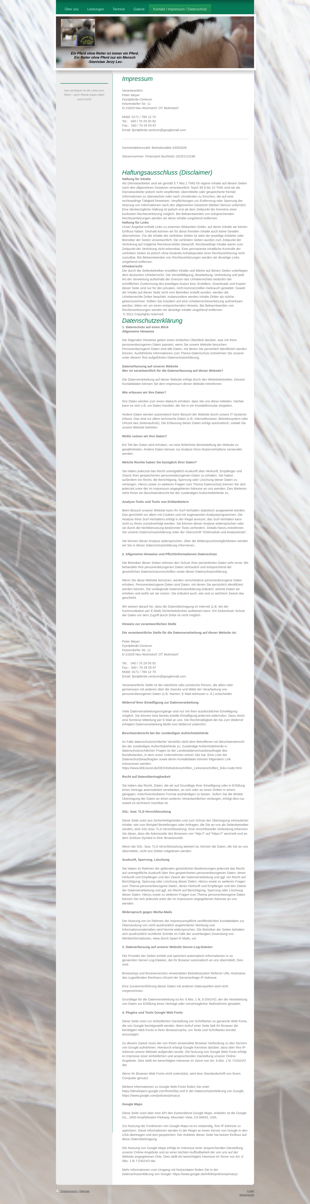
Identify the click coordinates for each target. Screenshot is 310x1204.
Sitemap (84, 1191)
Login (250, 1191)
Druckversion (67, 1191)
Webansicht (246, 1194)
